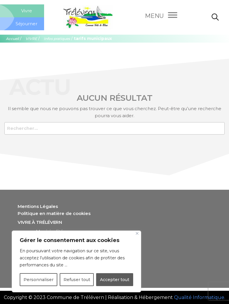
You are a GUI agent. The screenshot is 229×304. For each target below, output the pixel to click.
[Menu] (161, 16)
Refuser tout (76, 279)
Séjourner (26, 23)
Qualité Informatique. (199, 297)
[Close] (137, 233)
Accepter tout (114, 279)
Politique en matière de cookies (54, 213)
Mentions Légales (38, 206)
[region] (76, 261)
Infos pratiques (57, 38)
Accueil (12, 38)
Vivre (26, 11)
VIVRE (31, 38)
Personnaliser (39, 279)
